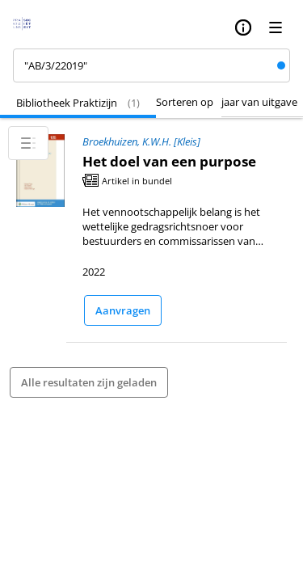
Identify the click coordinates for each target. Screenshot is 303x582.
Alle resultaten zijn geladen (89, 382)
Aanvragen (122, 310)
